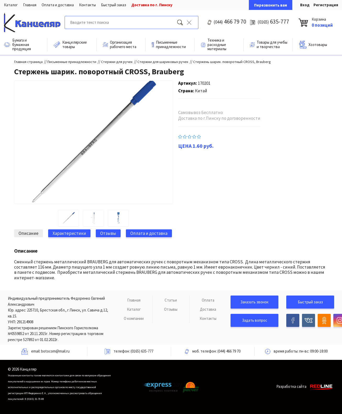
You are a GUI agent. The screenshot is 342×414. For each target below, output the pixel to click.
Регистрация (325, 4)
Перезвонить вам (270, 5)
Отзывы (170, 309)
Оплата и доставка (58, 4)
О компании (134, 318)
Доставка (208, 309)
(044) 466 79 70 (228, 351)
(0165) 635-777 (142, 351)
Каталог (11, 4)
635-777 (273, 21)
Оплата (208, 300)
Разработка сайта (305, 386)
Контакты (87, 4)
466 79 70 (230, 21)
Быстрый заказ (113, 4)
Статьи (171, 300)
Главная (29, 4)
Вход (305, 4)
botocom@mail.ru (55, 351)
